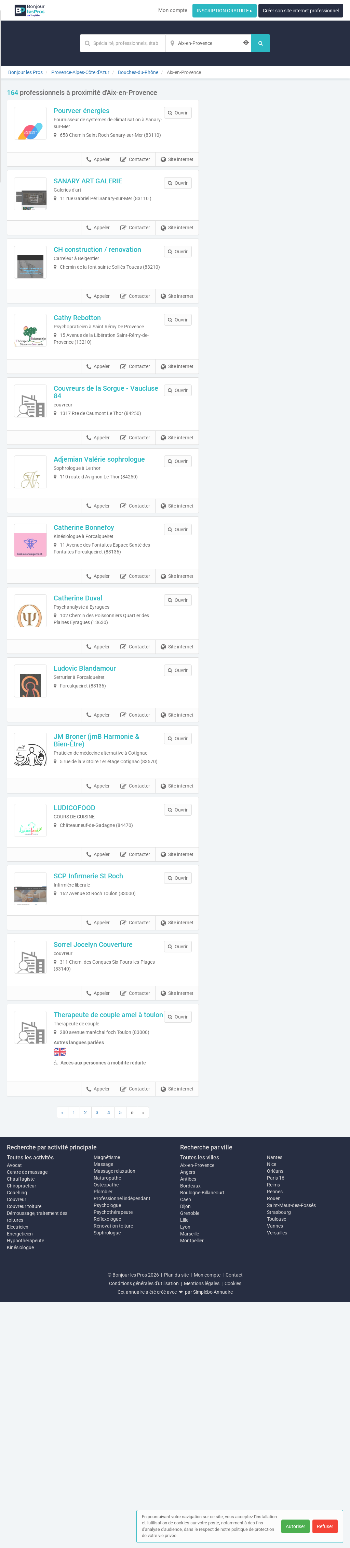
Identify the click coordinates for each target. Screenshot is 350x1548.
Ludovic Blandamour (103, 805)
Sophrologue (107, 1478)
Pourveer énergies (100, 111)
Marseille (189, 1479)
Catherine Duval (96, 718)
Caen (185, 1445)
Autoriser (295, 1526)
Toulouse (276, 1464)
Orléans (275, 1416)
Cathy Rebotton (95, 371)
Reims (273, 1430)
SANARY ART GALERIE (106, 197)
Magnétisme (107, 1403)
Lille (184, 1465)
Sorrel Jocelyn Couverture (111, 1152)
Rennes (275, 1437)
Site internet (177, 176)
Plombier (103, 1437)
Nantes (274, 1403)
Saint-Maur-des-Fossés (291, 1451)
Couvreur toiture (24, 1452)
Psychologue (107, 1451)
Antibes (188, 1424)
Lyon (185, 1472)
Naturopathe (107, 1423)
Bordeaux (190, 1431)
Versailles (277, 1478)
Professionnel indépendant (122, 1444)
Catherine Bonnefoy (102, 631)
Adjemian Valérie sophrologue (117, 544)
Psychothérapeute (113, 1458)
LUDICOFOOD (93, 979)
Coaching (17, 1438)
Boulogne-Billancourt (202, 1438)
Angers (187, 1418)
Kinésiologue (20, 1493)
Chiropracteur (21, 1431)
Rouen (274, 1444)
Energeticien (20, 1479)
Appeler (98, 176)
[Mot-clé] (122, 43)
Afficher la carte (276, 185)
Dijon (185, 1452)
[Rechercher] (260, 43)
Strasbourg (279, 1458)
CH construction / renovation (116, 284)
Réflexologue (107, 1464)
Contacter (135, 176)
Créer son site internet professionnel (301, 10)
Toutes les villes (199, 1403)
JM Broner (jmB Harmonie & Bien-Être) (115, 896)
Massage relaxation (114, 1416)
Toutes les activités (30, 1403)
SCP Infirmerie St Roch (107, 1065)
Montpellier (192, 1486)
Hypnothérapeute (25, 1486)
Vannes (275, 1471)
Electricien (17, 1472)
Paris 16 (275, 1423)
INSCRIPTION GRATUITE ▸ (224, 10)
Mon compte (172, 10)
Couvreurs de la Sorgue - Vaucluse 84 (109, 462)
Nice (271, 1410)
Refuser (325, 1526)
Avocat (14, 1411)
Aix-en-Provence (197, 1411)
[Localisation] (208, 43)
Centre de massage (27, 1418)
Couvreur (16, 1445)
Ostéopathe (106, 1430)
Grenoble (189, 1459)
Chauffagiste (21, 1424)
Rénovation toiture (113, 1471)
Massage (103, 1410)
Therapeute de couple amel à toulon (116, 1243)
